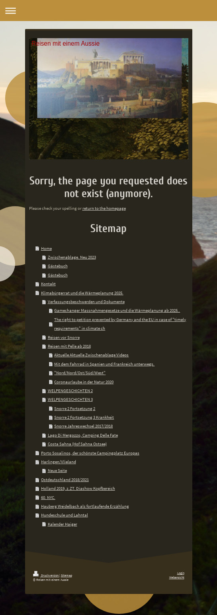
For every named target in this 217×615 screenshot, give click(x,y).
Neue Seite (57, 470)
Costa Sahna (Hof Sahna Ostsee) (77, 444)
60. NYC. (48, 497)
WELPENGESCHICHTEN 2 (70, 390)
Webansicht (176, 577)
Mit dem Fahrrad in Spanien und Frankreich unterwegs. (104, 364)
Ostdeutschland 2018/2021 (65, 479)
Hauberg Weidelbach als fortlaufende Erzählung (85, 506)
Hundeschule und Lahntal (64, 515)
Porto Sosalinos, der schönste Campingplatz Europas (90, 453)
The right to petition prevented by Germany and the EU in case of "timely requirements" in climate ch (120, 324)
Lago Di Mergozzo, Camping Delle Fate (83, 435)
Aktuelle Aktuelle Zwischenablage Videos (91, 355)
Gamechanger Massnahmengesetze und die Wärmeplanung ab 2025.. (117, 310)
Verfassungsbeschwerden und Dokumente (86, 301)
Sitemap (66, 575)
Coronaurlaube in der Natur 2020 (83, 382)
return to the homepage (104, 208)
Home (46, 248)
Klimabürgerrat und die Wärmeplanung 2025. (82, 293)
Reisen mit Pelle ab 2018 (69, 346)
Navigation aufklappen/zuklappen (108, 10)
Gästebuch (58, 266)
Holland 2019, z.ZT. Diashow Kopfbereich (78, 488)
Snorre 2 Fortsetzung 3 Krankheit (84, 417)
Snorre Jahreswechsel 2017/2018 (83, 426)
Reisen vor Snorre (64, 337)
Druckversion (46, 575)
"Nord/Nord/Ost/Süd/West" (80, 372)
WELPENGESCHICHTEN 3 (70, 399)
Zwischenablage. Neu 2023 (72, 257)
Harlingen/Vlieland (58, 461)
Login (180, 573)
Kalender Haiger (62, 524)
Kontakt (48, 283)
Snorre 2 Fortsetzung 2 (74, 408)
